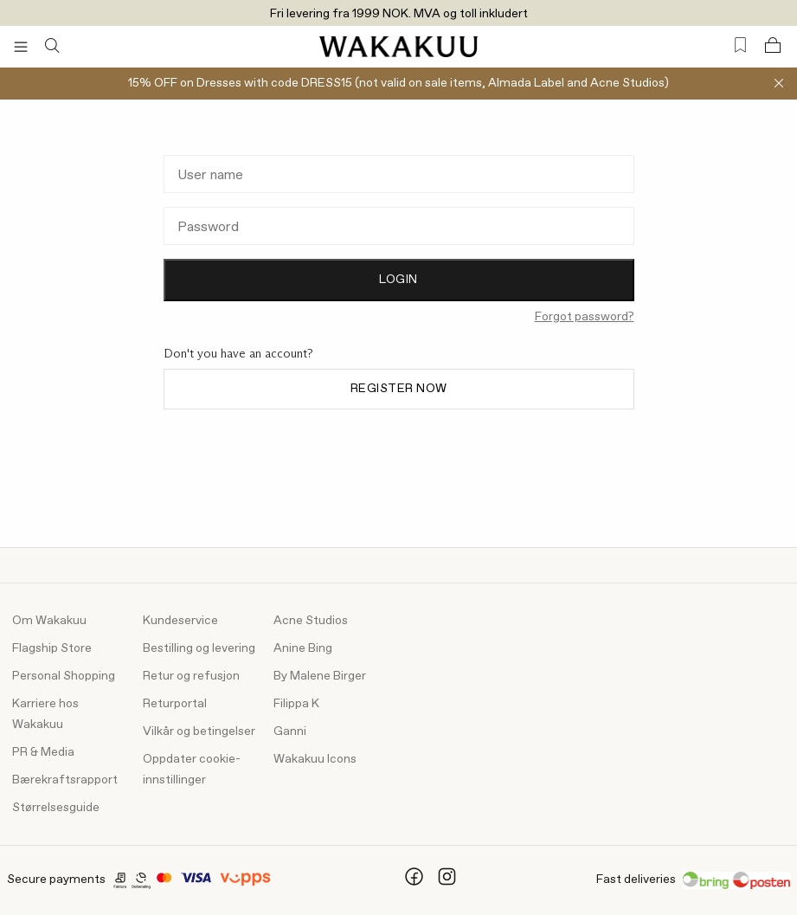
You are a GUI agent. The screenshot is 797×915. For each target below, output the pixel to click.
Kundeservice (180, 620)
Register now (398, 388)
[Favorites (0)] (740, 45)
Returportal (175, 704)
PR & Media (43, 752)
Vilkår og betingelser (199, 731)
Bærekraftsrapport (65, 780)
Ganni (289, 731)
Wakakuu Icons (315, 759)
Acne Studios (310, 620)
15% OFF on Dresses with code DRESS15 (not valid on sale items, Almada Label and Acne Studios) (398, 83)
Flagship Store (52, 648)
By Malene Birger (319, 676)
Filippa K (296, 704)
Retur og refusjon (191, 676)
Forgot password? (584, 317)
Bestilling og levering (199, 648)
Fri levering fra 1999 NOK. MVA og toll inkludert (399, 14)
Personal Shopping (63, 676)
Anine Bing (302, 648)
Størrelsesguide (56, 807)
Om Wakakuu (49, 620)
